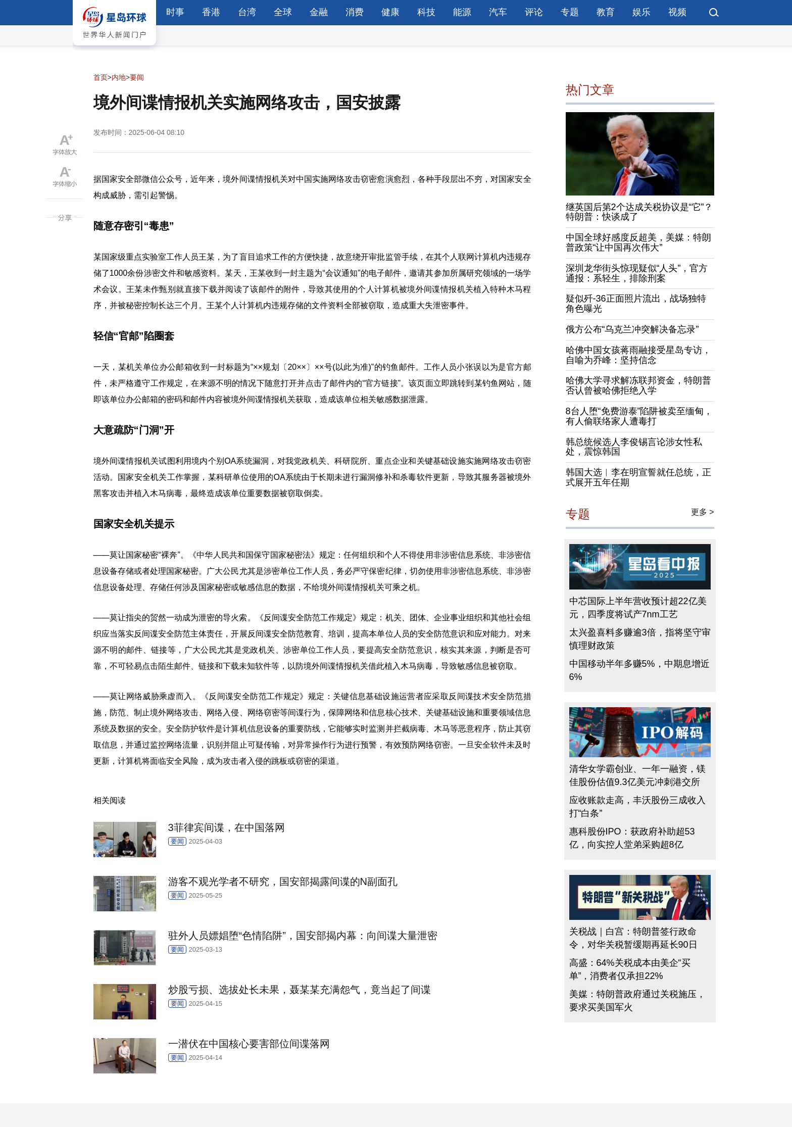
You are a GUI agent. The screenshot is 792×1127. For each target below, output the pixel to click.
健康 (390, 12)
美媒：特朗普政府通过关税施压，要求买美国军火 (637, 1000)
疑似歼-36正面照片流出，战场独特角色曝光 (636, 303)
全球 (283, 12)
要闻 (137, 77)
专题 (570, 12)
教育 (606, 12)
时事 (175, 12)
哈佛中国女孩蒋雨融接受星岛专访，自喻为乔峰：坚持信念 (638, 355)
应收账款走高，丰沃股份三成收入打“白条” (637, 806)
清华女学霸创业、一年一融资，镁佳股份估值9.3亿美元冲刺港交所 (637, 775)
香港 (211, 12)
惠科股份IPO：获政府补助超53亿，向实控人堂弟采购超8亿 (632, 838)
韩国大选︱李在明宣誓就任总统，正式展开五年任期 (638, 477)
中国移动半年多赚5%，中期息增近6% (639, 670)
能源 (462, 12)
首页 (100, 77)
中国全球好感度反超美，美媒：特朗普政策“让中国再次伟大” (638, 242)
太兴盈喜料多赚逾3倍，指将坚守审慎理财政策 (640, 639)
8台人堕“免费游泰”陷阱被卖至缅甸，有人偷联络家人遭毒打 (639, 416)
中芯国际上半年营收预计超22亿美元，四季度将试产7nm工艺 (638, 607)
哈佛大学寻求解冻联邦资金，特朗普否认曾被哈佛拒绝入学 (638, 385)
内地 (119, 77)
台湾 (247, 12)
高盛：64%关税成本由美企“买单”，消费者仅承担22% (629, 969)
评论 (534, 12)
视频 (677, 12)
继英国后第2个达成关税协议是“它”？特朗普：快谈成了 (639, 212)
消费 (354, 12)
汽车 (498, 12)
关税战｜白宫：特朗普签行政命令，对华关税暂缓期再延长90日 (633, 938)
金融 (319, 12)
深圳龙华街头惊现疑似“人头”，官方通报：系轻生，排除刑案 (637, 273)
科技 (426, 12)
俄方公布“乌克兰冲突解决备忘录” (632, 329)
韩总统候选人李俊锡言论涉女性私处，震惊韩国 (634, 447)
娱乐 (641, 12)
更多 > (702, 512)
